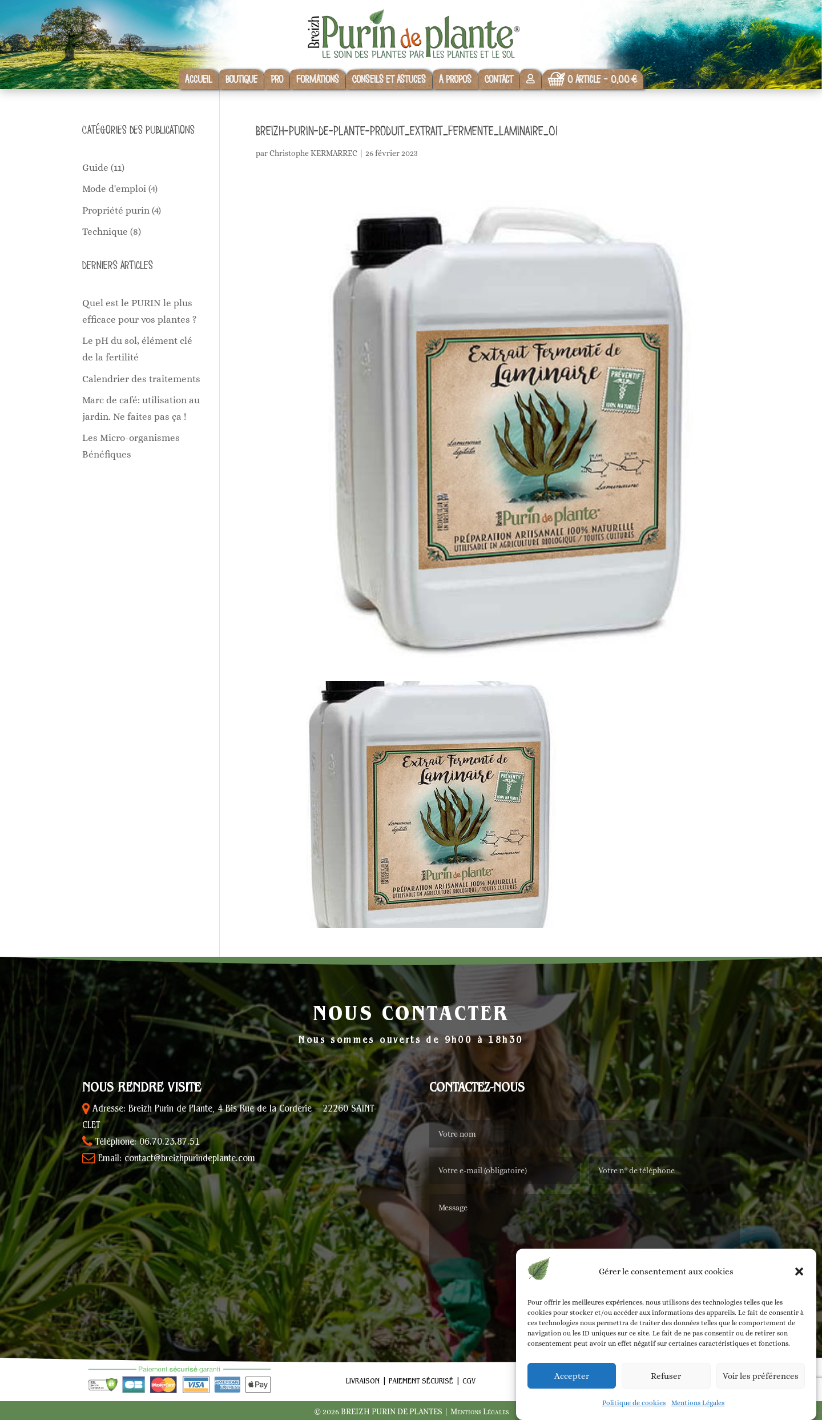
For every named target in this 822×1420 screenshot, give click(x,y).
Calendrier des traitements (141, 379)
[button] (799, 1271)
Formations (317, 79)
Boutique (241, 79)
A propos (455, 79)
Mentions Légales (697, 1403)
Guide (95, 167)
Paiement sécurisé (421, 1382)
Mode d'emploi (114, 188)
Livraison (363, 1382)
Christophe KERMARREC (313, 153)
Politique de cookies (634, 1403)
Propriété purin (116, 210)
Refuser (666, 1376)
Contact (499, 79)
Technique (105, 231)
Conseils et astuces (389, 79)
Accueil (198, 79)
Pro (277, 79)
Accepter (571, 1376)
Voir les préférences (761, 1376)
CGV (469, 1382)
